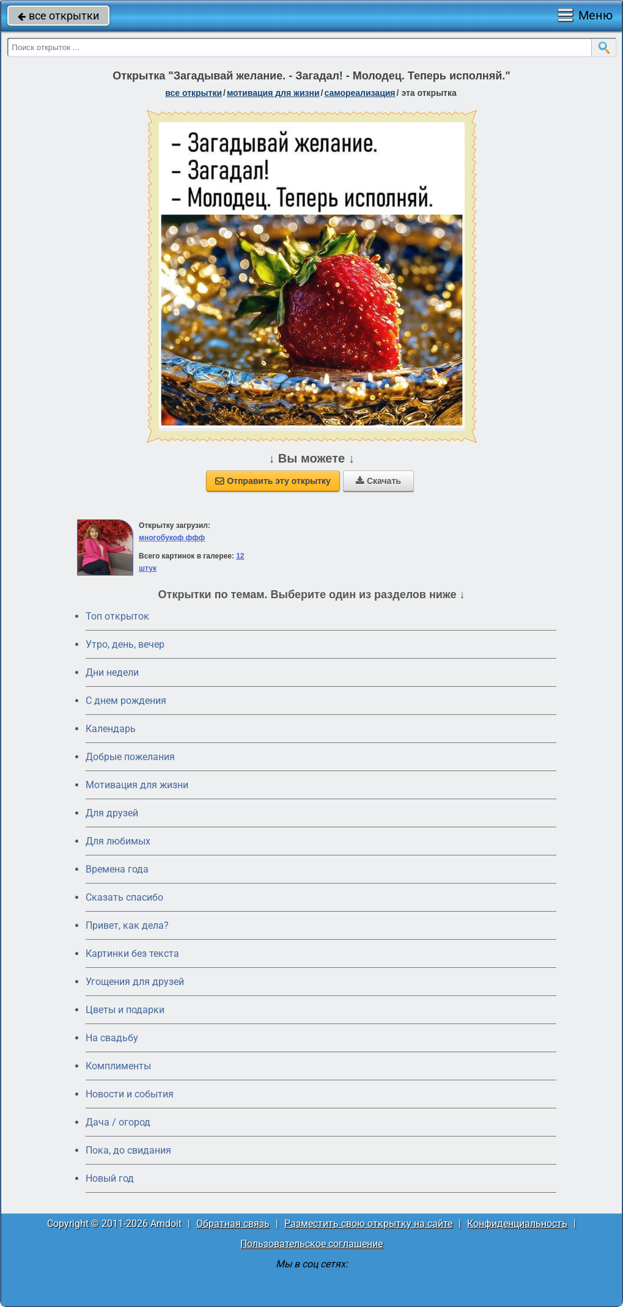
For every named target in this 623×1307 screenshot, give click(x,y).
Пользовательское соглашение (311, 1244)
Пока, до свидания (128, 1150)
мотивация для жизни (273, 93)
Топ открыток (117, 616)
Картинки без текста (132, 953)
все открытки (58, 15)
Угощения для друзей (135, 981)
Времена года (117, 869)
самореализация (360, 93)
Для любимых (118, 841)
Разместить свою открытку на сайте (368, 1223)
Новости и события (130, 1094)
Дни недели (112, 672)
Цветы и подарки (125, 1010)
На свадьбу (112, 1038)
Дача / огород (118, 1122)
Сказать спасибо (124, 897)
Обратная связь (233, 1223)
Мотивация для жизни (137, 785)
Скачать (378, 481)
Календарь (111, 728)
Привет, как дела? (127, 925)
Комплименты (118, 1066)
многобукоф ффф (172, 537)
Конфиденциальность (517, 1223)
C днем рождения (126, 700)
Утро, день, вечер (125, 644)
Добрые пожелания (130, 757)
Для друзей (112, 813)
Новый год (110, 1178)
